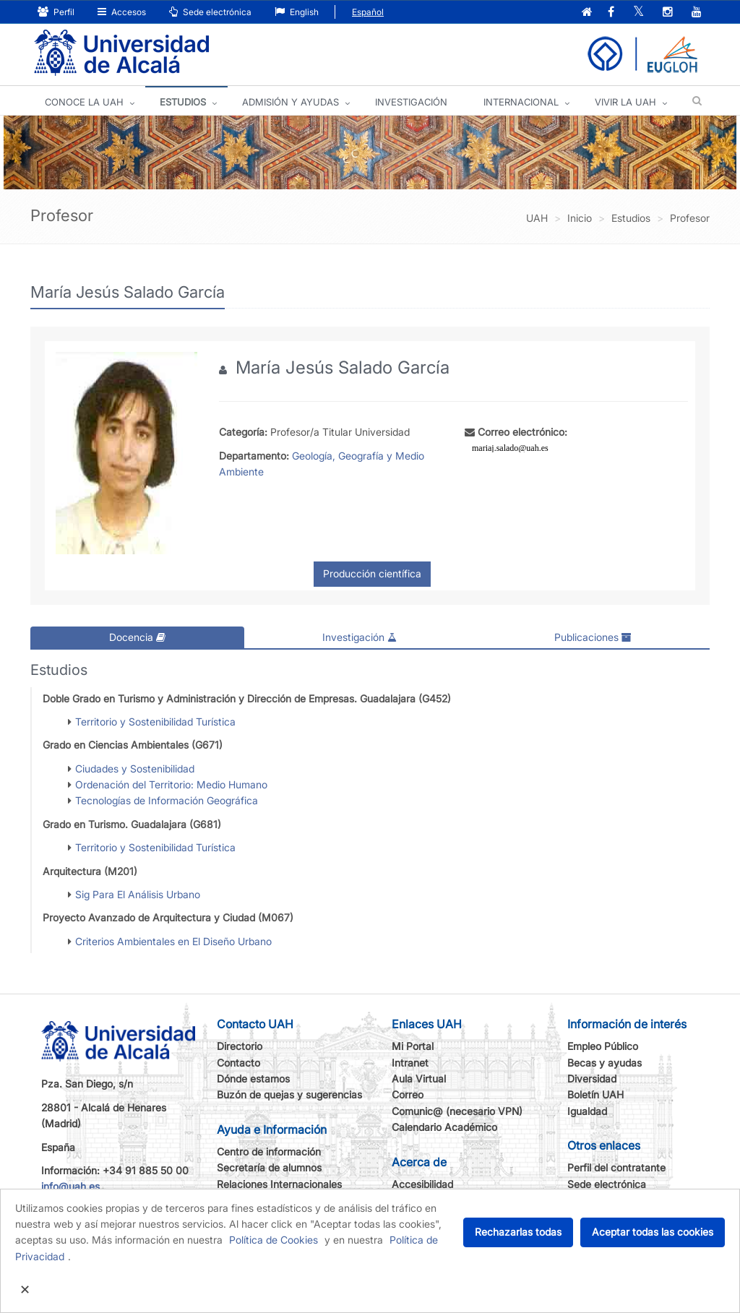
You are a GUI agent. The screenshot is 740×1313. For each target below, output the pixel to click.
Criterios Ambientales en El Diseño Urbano (173, 941)
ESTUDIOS (183, 102)
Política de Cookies (273, 1240)
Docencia (137, 637)
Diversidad (591, 1078)
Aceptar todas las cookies (652, 1232)
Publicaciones (593, 637)
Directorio (239, 1046)
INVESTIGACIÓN (411, 102)
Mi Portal (413, 1046)
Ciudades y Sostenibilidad (134, 768)
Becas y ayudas (604, 1062)
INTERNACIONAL (521, 102)
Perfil (56, 12)
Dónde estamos (253, 1078)
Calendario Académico (444, 1127)
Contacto (238, 1062)
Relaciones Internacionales (279, 1184)
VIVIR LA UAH (625, 102)
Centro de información (269, 1151)
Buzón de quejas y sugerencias (289, 1094)
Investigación (359, 637)
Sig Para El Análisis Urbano (137, 894)
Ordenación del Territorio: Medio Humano (171, 784)
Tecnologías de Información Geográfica (166, 800)
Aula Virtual (419, 1078)
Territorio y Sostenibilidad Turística (155, 721)
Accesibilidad (422, 1184)
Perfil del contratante (616, 1167)
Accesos (122, 12)
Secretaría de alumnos (269, 1167)
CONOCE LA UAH (84, 102)
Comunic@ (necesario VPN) (457, 1111)
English (297, 12)
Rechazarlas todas (518, 1232)
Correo (407, 1094)
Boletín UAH (595, 1094)
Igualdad (587, 1111)
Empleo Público (602, 1046)
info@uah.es (70, 1186)
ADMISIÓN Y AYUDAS (290, 102)
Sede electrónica (210, 12)
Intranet (410, 1062)
